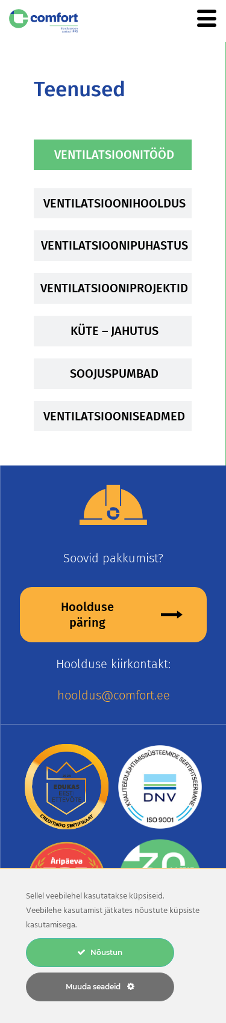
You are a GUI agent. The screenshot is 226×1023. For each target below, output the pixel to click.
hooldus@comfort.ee (113, 695)
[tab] (113, 155)
